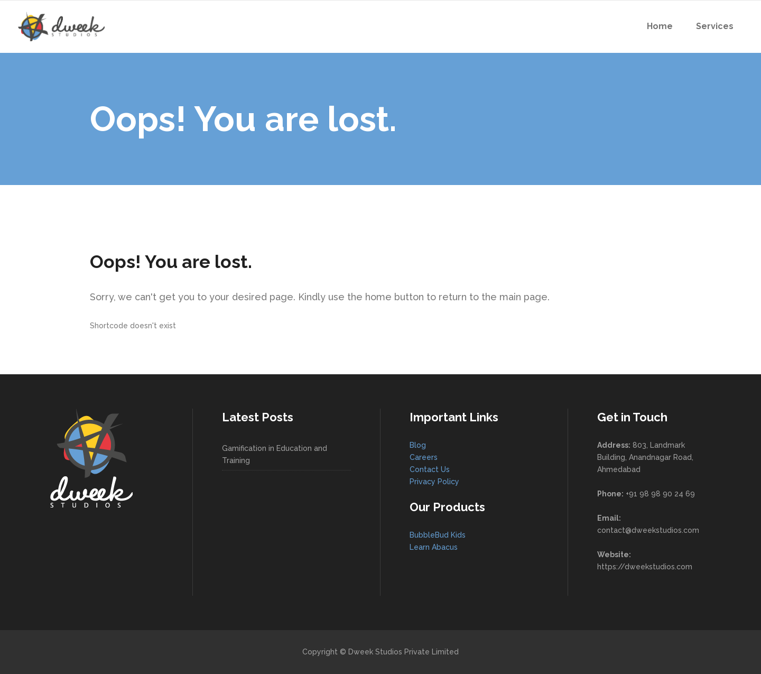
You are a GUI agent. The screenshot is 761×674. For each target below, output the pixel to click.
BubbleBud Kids (438, 535)
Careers (424, 457)
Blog (418, 445)
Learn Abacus (434, 547)
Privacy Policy (434, 481)
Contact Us (430, 469)
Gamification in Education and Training (274, 454)
